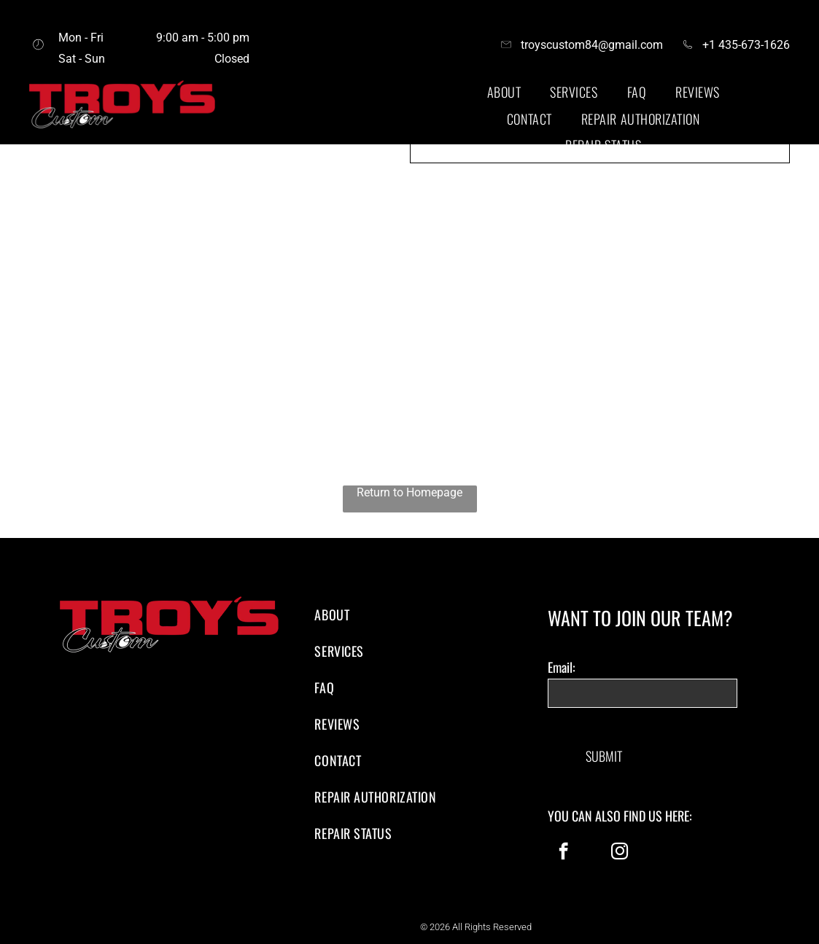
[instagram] (619, 852)
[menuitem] (504, 92)
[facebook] (563, 852)
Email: (561, 667)
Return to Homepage (409, 492)
